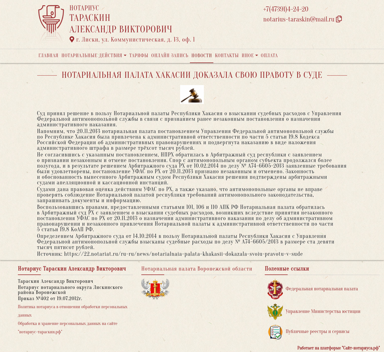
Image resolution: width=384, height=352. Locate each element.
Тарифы (138, 56)
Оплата (269, 56)
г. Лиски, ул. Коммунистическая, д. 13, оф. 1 (132, 39)
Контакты (227, 56)
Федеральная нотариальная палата (313, 289)
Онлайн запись (170, 56)
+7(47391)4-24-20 (286, 9)
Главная (49, 56)
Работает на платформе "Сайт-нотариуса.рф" (338, 348)
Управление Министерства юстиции (314, 311)
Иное (248, 56)
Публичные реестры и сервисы (308, 331)
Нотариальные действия (91, 56)
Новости (201, 56)
